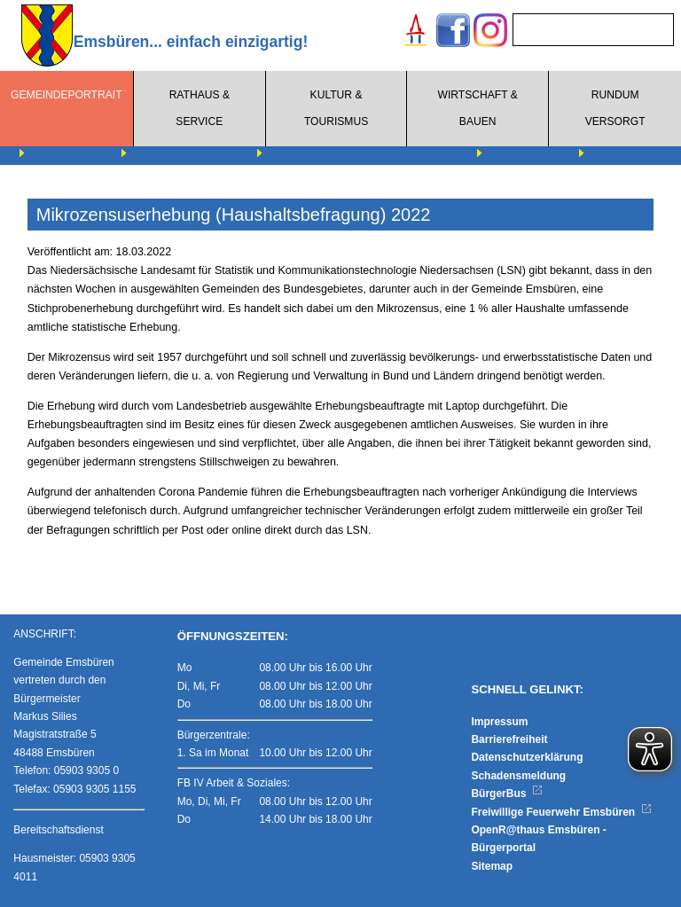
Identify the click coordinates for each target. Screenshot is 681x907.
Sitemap (492, 866)
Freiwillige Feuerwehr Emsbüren (561, 812)
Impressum (499, 721)
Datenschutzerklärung (527, 757)
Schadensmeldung (518, 776)
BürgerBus (507, 793)
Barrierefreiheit (509, 739)
